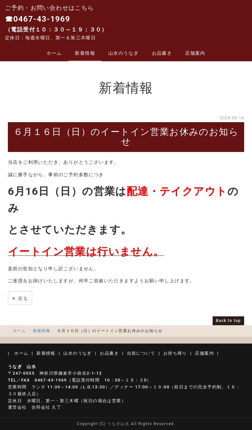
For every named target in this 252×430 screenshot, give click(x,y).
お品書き (162, 53)
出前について (141, 353)
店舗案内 (195, 53)
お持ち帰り (175, 353)
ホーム (54, 53)
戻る (20, 298)
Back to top (228, 320)
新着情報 (85, 53)
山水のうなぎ (123, 53)
